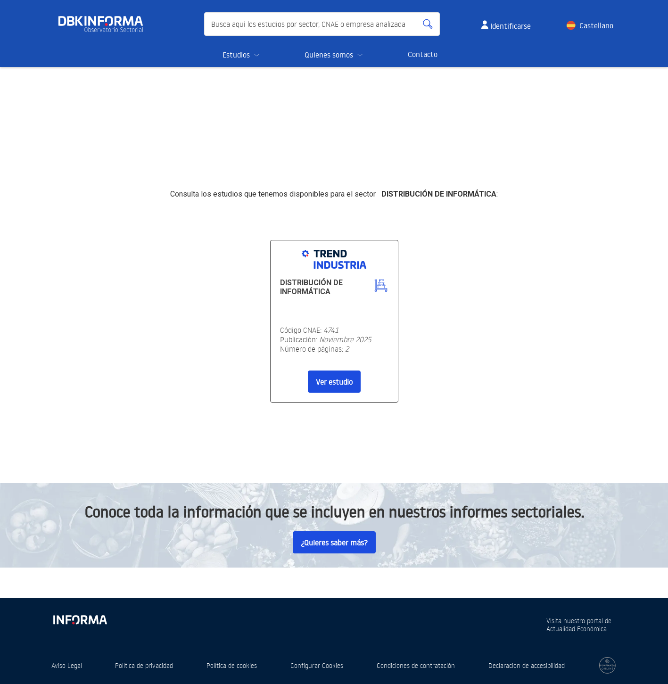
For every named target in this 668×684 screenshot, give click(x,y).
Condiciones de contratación (416, 665)
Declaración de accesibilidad (526, 665)
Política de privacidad (144, 665)
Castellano (596, 25)
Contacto (422, 54)
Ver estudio (334, 382)
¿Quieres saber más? (334, 542)
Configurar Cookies (316, 665)
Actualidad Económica (576, 629)
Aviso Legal (66, 665)
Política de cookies (231, 665)
